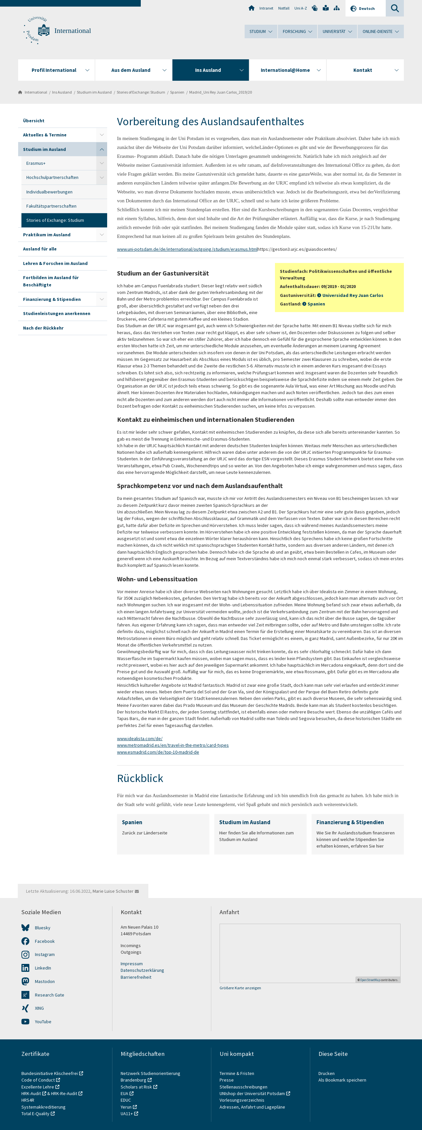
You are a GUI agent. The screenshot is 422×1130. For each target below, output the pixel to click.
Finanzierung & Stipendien (52, 299)
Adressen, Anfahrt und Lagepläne (252, 1107)
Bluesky (42, 928)
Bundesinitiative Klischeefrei (49, 1073)
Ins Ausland (62, 92)
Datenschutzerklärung (142, 970)
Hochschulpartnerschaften (52, 177)
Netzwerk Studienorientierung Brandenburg (150, 1076)
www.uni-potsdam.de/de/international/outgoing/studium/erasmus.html (187, 249)
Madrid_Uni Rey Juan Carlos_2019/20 (220, 92)
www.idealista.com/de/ (140, 738)
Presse (227, 1080)
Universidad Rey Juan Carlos (352, 295)
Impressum (132, 964)
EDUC (126, 1100)
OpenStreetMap (370, 980)
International (72, 31)
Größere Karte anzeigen (240, 987)
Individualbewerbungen (49, 192)
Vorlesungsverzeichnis (242, 1100)
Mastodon (45, 981)
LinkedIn (43, 968)
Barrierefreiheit (136, 977)
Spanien (177, 92)
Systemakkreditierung (43, 1107)
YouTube (43, 1022)
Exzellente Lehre (37, 1087)
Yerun (126, 1107)
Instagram (45, 954)
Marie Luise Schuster (113, 891)
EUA (124, 1093)
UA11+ (127, 1113)
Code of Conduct (38, 1080)
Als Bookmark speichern (342, 1080)
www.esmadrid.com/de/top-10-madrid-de (158, 752)
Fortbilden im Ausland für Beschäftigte (51, 281)
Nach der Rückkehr (43, 328)
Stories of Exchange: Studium (141, 92)
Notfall (283, 8)
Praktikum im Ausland (47, 235)
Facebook (45, 941)
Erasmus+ (35, 163)
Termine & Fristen (237, 1073)
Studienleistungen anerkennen (56, 313)
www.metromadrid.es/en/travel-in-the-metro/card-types (173, 745)
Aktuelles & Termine (45, 135)
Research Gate (49, 995)
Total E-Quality (35, 1113)
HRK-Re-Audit (64, 1093)
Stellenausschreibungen (243, 1087)
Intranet (266, 8)
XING (39, 1008)
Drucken (326, 1073)
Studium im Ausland (94, 92)
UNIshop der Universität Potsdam (252, 1093)
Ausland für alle (40, 249)
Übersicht (34, 121)
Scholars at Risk (136, 1087)
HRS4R (27, 1100)
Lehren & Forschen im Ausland (55, 263)
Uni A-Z (300, 8)
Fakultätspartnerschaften (51, 206)
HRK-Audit (31, 1093)
